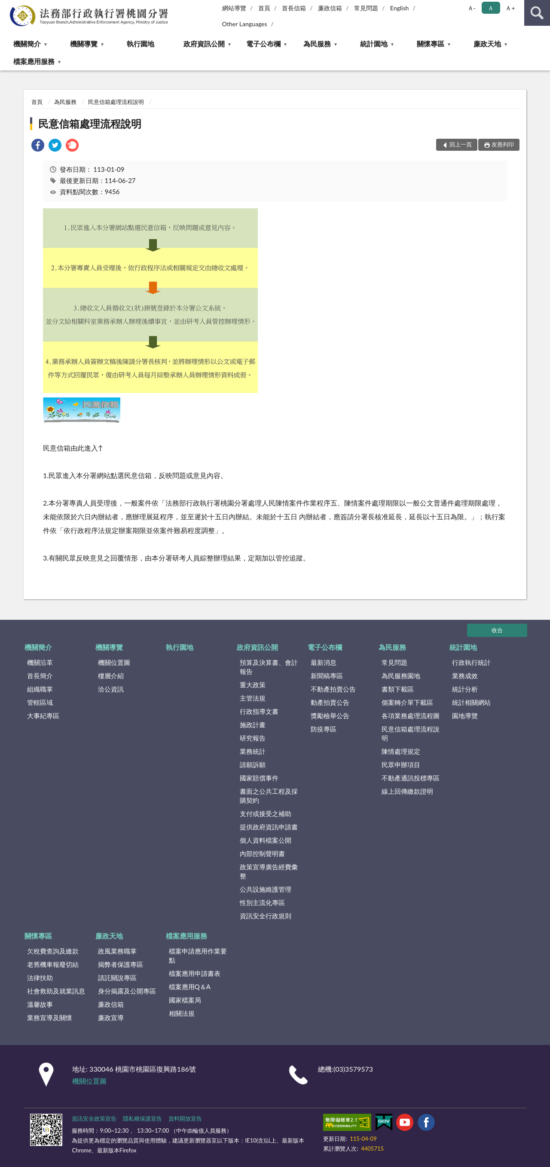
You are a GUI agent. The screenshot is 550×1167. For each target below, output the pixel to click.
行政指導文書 (259, 711)
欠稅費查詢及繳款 (53, 951)
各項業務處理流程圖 (411, 715)
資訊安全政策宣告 (94, 1118)
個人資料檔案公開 (265, 840)
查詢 (537, 13)
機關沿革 (40, 662)
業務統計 (253, 751)
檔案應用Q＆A (190, 986)
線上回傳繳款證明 (407, 791)
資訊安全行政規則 (265, 916)
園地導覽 (465, 715)
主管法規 (253, 698)
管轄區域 (40, 702)
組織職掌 (40, 689)
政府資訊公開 (204, 44)
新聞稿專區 (327, 675)
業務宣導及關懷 (49, 1017)
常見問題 (366, 8)
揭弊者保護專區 (120, 964)
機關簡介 (27, 44)
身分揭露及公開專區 (127, 991)
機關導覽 (84, 44)
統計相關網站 (471, 702)
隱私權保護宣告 (142, 1118)
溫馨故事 (40, 1004)
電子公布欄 (263, 44)
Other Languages (244, 23)
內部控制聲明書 (262, 853)
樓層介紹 (111, 675)
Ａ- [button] (472, 8)
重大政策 (253, 685)
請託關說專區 (117, 977)
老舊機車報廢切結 (53, 964)
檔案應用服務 (34, 61)
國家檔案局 (185, 1000)
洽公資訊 (111, 689)
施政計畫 (253, 724)
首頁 (264, 8)
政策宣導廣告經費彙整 (269, 871)
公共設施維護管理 (265, 889)
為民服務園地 (401, 675)
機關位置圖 (114, 662)
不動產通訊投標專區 (411, 778)
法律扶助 (40, 977)
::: (7, 6)
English (399, 8)
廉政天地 (487, 44)
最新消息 (323, 662)
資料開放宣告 (185, 1118)
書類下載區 (398, 689)
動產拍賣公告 (330, 702)
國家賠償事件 (259, 778)
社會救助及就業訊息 (56, 991)
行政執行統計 (471, 662)
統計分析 (465, 689)
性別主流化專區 (262, 902)
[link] (37, 146)
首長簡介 (40, 675)
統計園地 (374, 44)
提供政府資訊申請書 (269, 827)
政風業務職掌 (117, 951)
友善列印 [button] (503, 144)
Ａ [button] (491, 8)
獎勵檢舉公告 (330, 715)
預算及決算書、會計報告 (269, 666)
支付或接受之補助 (265, 813)
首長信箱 (294, 8)
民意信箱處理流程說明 (116, 101)
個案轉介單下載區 (407, 702)
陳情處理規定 (401, 751)
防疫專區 (323, 729)
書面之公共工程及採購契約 (269, 795)
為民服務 (317, 44)
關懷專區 (430, 44)
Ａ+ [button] (510, 8)
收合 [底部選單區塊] (497, 630)
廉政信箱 (330, 8)
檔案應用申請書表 (194, 973)
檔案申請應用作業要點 (198, 955)
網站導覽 (234, 8)
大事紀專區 (43, 715)
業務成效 (465, 675)
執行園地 (140, 44)
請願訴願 (253, 764)
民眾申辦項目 (401, 764)
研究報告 (253, 738)
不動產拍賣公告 (333, 689)
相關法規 (182, 1013)
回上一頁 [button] (460, 144)
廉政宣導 (111, 1017)
